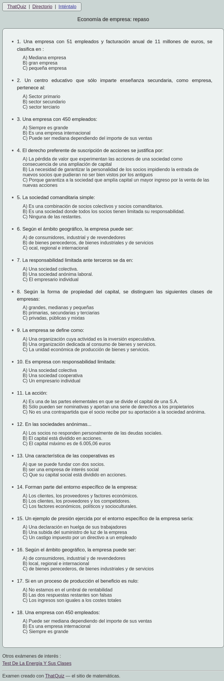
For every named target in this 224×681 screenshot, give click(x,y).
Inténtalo (67, 6)
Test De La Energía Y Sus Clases (36, 663)
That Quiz (54, 675)
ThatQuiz (16, 6)
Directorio (42, 6)
